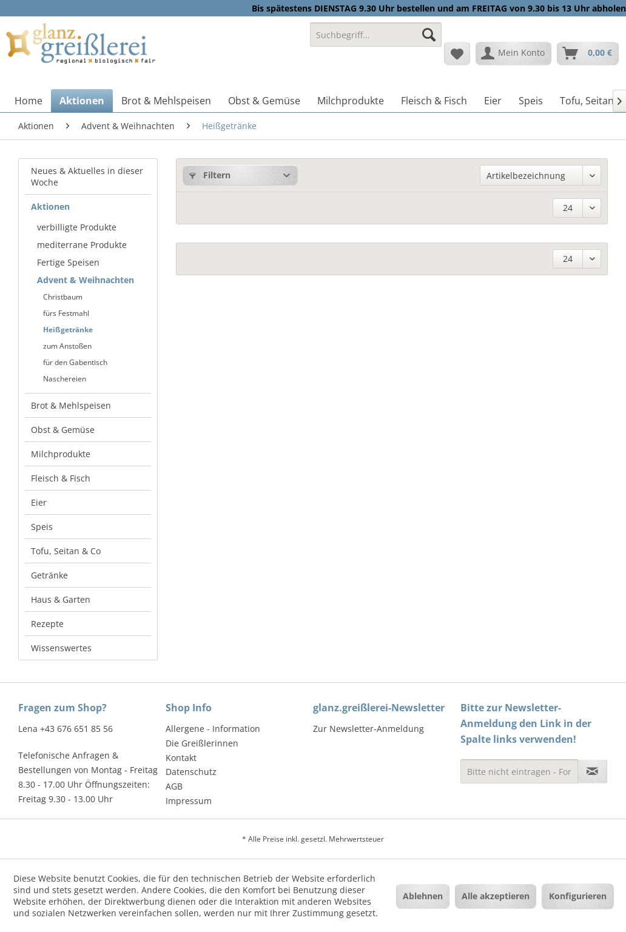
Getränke (49, 575)
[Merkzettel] (457, 53)
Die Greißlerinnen (202, 743)
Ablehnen (423, 896)
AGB (174, 786)
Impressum (189, 800)
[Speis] (530, 100)
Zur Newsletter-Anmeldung (368, 728)
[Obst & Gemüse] (264, 100)
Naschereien (64, 379)
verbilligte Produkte (76, 227)
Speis (42, 526)
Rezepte (47, 623)
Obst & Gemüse (63, 429)
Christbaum (62, 297)
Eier (39, 502)
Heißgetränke (68, 329)
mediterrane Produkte (82, 244)
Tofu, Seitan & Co (66, 551)
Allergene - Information (213, 728)
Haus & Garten (60, 599)
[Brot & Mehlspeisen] (166, 100)
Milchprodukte (60, 454)
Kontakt (181, 757)
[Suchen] (429, 34)
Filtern (210, 175)
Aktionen (50, 206)
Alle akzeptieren (496, 896)
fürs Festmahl (66, 313)
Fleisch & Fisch (60, 478)
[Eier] (493, 100)
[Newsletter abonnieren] (592, 771)
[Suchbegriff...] (376, 34)
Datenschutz (191, 771)
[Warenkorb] (588, 53)
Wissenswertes (61, 648)
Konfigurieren (578, 896)
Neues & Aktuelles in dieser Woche (87, 176)
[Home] (28, 100)
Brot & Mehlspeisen (71, 405)
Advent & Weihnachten (85, 280)
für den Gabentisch (75, 362)
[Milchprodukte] (350, 100)
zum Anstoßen (67, 346)
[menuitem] (376, 40)
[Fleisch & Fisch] (434, 100)
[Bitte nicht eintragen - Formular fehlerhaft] (519, 771)
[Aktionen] (82, 100)
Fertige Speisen (68, 262)
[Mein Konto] (513, 53)
